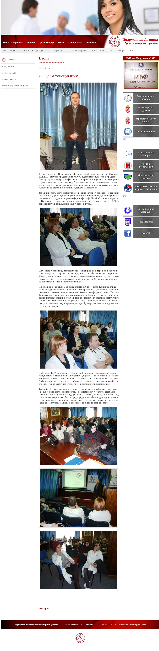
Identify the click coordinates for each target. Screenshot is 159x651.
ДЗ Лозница (25, 50)
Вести (61, 42)
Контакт (133, 50)
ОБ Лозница (9, 50)
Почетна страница (13, 42)
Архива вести (9, 79)
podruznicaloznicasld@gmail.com (133, 625)
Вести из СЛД (9, 73)
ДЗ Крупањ (40, 50)
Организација (46, 42)
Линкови (91, 42)
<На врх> (44, 608)
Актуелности (8, 66)
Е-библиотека (75, 42)
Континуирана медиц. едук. (16, 85)
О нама (31, 42)
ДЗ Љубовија (57, 50)
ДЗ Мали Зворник (77, 50)
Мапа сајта (119, 50)
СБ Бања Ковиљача (100, 50)
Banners (141, 150)
